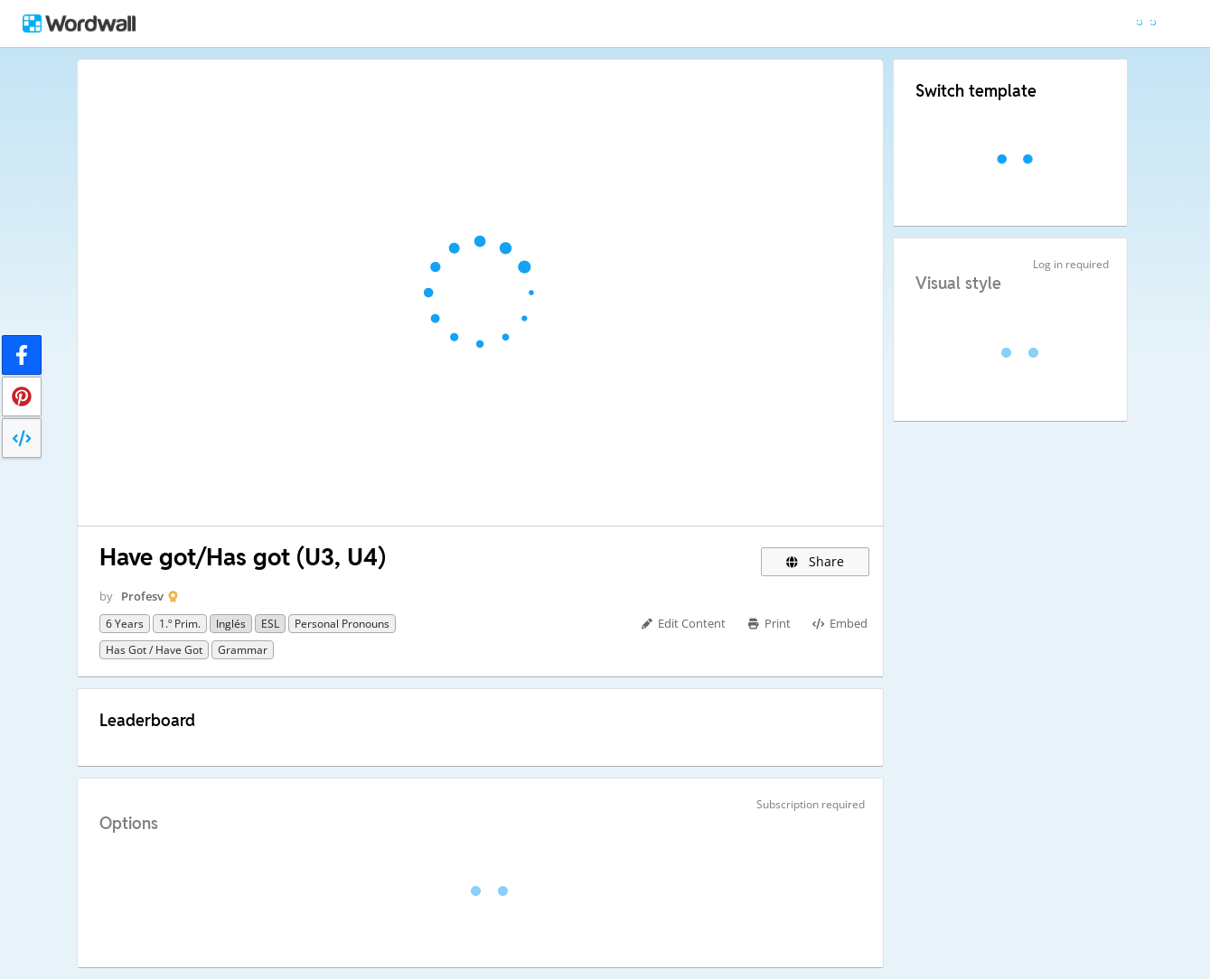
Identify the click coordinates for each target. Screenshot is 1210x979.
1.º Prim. (180, 623)
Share (814, 561)
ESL (270, 623)
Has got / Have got (154, 649)
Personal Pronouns (342, 623)
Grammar (242, 649)
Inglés (231, 623)
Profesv (142, 596)
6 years (125, 623)
